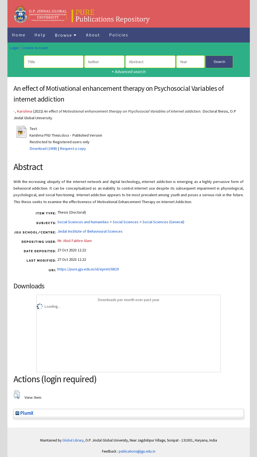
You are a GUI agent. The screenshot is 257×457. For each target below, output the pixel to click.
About (93, 35)
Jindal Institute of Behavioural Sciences (90, 231)
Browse (66, 35)
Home (19, 35)
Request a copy (73, 148)
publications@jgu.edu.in (137, 451)
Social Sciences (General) (163, 221)
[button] (16, 394)
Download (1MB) (43, 148)
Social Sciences (126, 221)
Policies (118, 35)
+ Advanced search (129, 71)
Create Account (35, 47)
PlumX (24, 413)
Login (14, 47)
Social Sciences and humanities (83, 221)
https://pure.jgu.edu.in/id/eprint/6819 (88, 269)
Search (219, 62)
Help (40, 35)
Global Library (72, 440)
